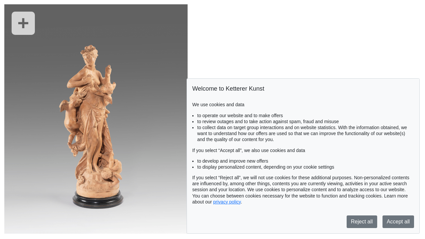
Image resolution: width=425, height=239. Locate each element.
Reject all (362, 221)
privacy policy (227, 201)
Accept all (398, 221)
